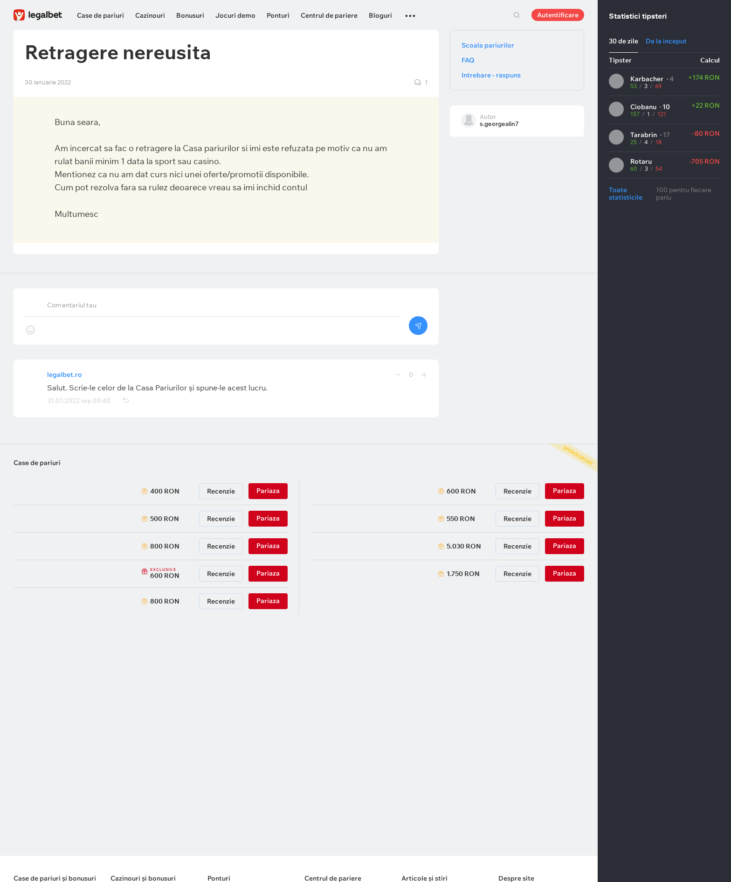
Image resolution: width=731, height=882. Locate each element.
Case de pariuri (100, 15)
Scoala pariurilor (488, 45)
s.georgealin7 (499, 123)
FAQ (468, 60)
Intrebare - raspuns (491, 75)
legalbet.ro (64, 374)
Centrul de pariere (329, 15)
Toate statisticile (625, 193)
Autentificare (558, 15)
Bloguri (380, 15)
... (410, 11)
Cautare (516, 15)
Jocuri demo (235, 15)
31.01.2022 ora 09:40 (78, 400)
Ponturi (278, 15)
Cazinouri (150, 15)
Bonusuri (190, 15)
